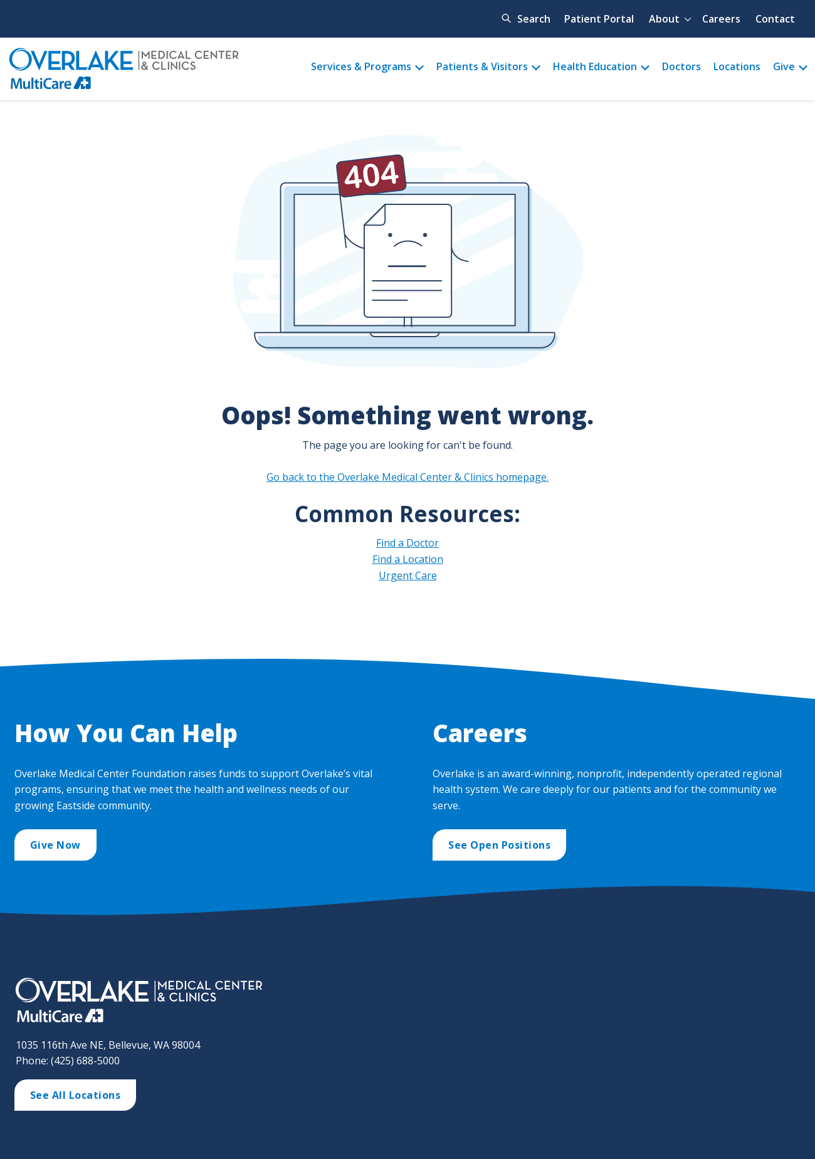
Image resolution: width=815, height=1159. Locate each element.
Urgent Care (408, 575)
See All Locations (75, 1095)
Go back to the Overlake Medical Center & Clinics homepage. (407, 477)
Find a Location (407, 559)
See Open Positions (499, 845)
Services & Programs (361, 66)
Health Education (595, 66)
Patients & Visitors (482, 66)
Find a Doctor (407, 543)
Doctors (681, 66)
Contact (775, 19)
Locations (736, 66)
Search (533, 19)
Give (784, 66)
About (664, 19)
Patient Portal (599, 19)
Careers (721, 19)
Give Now (55, 845)
